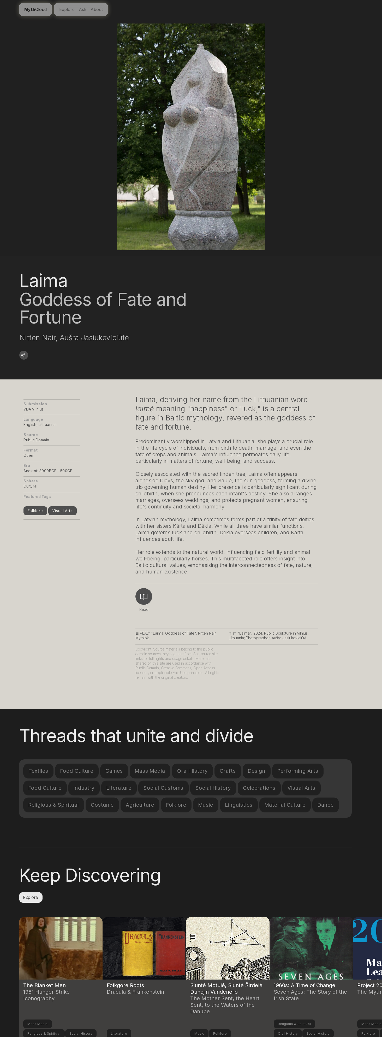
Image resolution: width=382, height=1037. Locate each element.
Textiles (38, 771)
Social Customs (163, 788)
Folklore (35, 510)
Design (256, 771)
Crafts (228, 771)
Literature (119, 788)
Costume (102, 805)
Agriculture (140, 805)
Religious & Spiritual (53, 805)
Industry (84, 788)
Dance (326, 805)
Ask (82, 9)
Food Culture (76, 771)
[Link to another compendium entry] (61, 964)
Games (114, 771)
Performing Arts (297, 771)
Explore (67, 9)
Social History (213, 788)
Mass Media (150, 771)
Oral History (192, 771)
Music (205, 805)
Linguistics (239, 805)
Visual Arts (62, 510)
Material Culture (285, 805)
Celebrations (259, 788)
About (97, 9)
